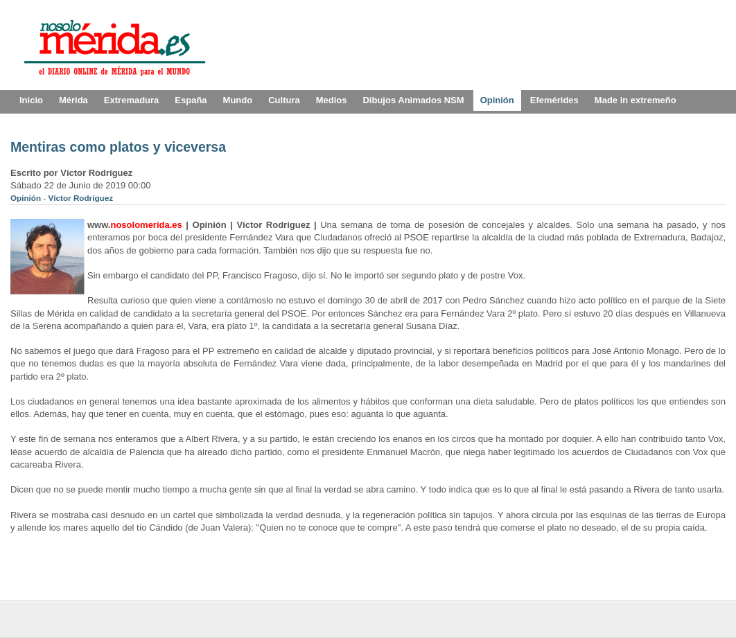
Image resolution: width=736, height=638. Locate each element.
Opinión (26, 197)
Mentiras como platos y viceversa (118, 146)
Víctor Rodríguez (81, 197)
